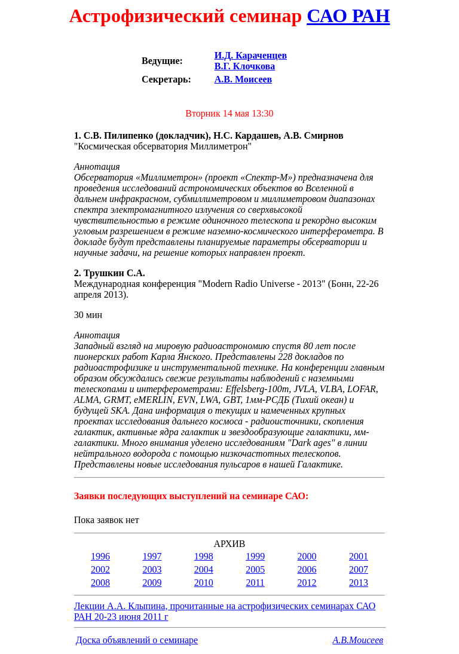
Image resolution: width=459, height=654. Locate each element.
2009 (151, 582)
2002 (100, 569)
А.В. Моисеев (243, 79)
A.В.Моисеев (358, 640)
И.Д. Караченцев (251, 55)
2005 (255, 569)
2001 (358, 556)
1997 (151, 556)
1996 (100, 556)
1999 (255, 556)
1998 (203, 556)
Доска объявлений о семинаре (137, 640)
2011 (255, 582)
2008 (100, 582)
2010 (203, 582)
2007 (358, 569)
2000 (307, 556)
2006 (307, 569)
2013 (358, 582)
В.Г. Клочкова (245, 66)
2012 (307, 582)
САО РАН (348, 15)
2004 (203, 569)
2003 (151, 569)
